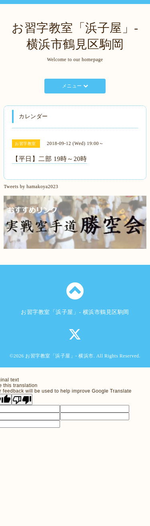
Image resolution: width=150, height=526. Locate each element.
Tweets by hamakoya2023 (31, 186)
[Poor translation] (22, 399)
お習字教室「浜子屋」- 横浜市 (59, 356)
